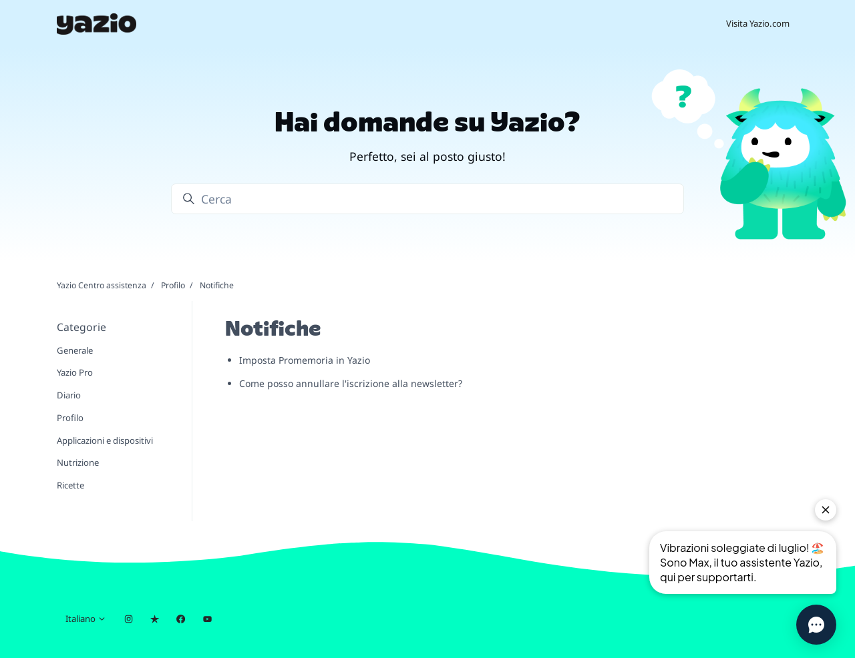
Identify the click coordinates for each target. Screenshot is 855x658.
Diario (69, 395)
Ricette (70, 485)
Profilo (173, 285)
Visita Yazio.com (758, 23)
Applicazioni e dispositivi (105, 440)
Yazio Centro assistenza (101, 285)
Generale (75, 350)
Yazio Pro (75, 372)
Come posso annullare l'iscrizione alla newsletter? (350, 383)
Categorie (81, 327)
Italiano (85, 619)
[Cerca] (427, 199)
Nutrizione (78, 462)
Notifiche (217, 285)
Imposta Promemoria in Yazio (304, 360)
